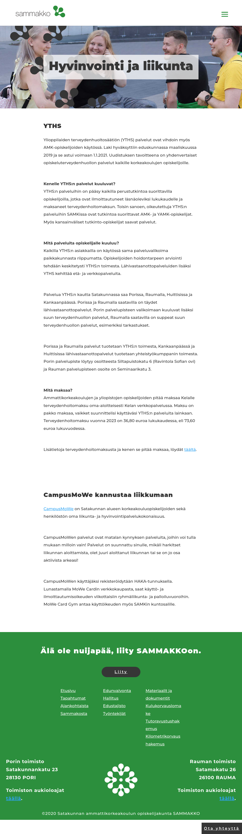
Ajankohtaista (74, 705)
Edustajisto (114, 705)
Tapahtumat (73, 698)
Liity (121, 672)
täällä (13, 798)
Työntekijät (114, 713)
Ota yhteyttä (222, 828)
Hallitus (110, 698)
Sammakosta (73, 713)
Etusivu (68, 690)
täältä (190, 449)
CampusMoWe (58, 508)
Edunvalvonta (117, 690)
